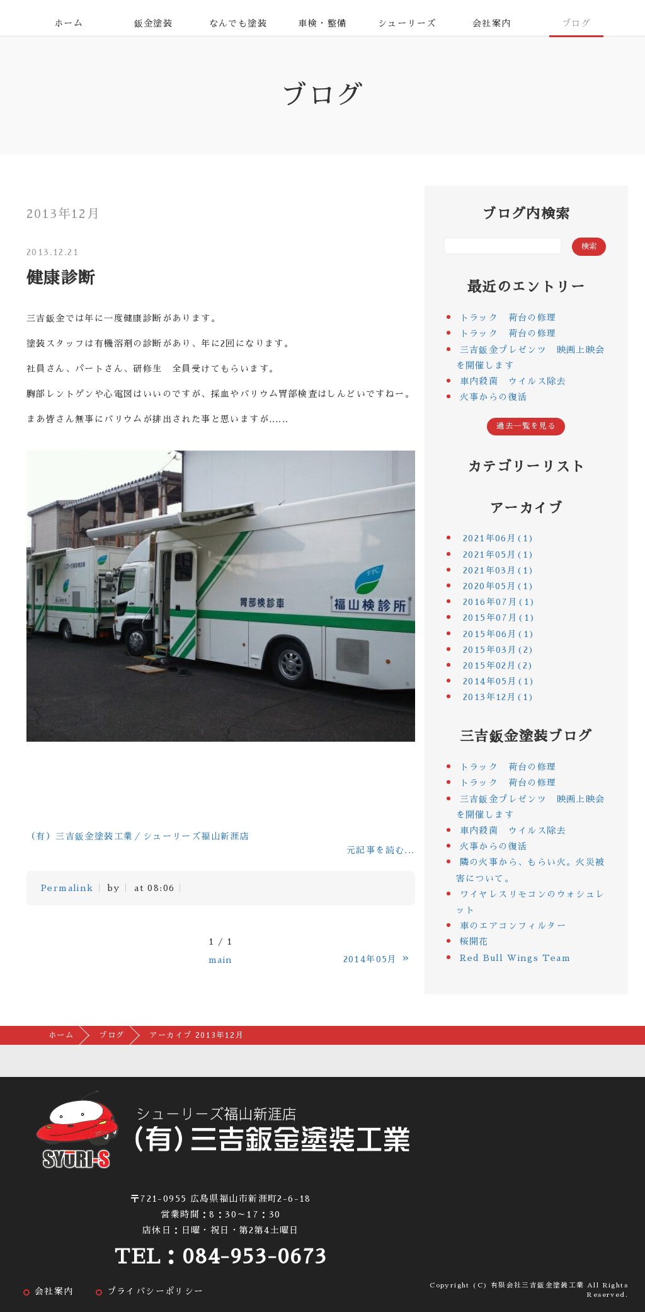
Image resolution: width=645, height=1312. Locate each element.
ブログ (576, 23)
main (220, 959)
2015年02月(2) (498, 665)
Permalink (67, 887)
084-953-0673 (254, 1256)
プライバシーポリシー (155, 1291)
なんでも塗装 (238, 23)
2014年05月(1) (499, 681)
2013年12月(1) (498, 697)
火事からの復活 (494, 397)
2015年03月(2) (498, 649)
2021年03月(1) (498, 570)
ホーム (68, 23)
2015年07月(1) (499, 617)
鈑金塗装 (153, 23)
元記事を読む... (380, 850)
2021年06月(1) (498, 538)
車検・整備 (322, 23)
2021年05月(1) (498, 554)
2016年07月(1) (499, 601)
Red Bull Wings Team (515, 957)
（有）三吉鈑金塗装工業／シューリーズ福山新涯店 (137, 836)
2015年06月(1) (499, 634)
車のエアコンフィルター (513, 925)
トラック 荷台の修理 (508, 317)
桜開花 (474, 941)
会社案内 (491, 23)
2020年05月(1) (498, 586)
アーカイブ (526, 508)
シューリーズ (407, 23)
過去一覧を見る (526, 426)
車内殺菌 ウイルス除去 (513, 381)
